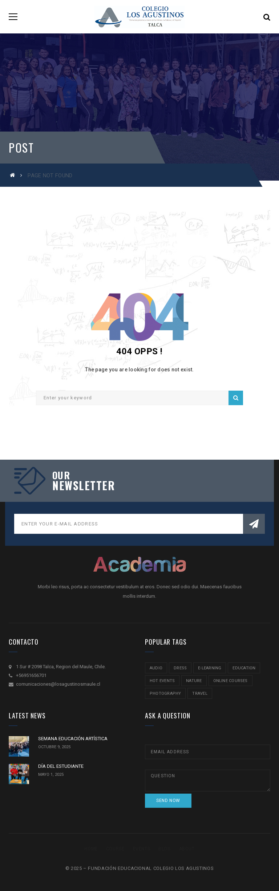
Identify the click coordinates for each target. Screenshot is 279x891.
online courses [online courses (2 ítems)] (230, 680)
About (187, 848)
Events (141, 848)
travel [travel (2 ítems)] (199, 693)
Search (235, 398)
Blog (164, 848)
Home (90, 848)
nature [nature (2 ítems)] (194, 680)
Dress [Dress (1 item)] (180, 668)
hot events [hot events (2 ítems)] (162, 680)
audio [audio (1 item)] (156, 668)
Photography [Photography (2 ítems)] (165, 693)
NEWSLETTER (83, 485)
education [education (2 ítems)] (243, 668)
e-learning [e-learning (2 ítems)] (209, 668)
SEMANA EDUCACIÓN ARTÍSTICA (73, 738)
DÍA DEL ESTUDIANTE (61, 766)
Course (115, 848)
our (61, 475)
